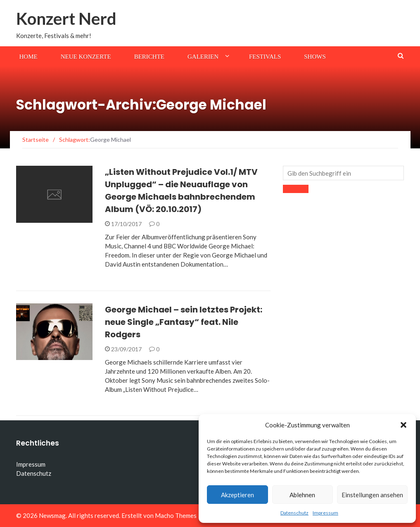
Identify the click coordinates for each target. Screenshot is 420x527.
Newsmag (52, 515)
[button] (403, 425)
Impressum (325, 513)
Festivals (265, 56)
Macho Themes (176, 515)
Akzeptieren (237, 494)
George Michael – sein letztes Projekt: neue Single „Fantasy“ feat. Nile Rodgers (183, 322)
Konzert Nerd (66, 19)
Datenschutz (294, 513)
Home (28, 56)
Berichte (149, 56)
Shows (315, 56)
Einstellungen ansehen (372, 494)
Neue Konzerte (86, 56)
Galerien (202, 56)
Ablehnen (302, 494)
